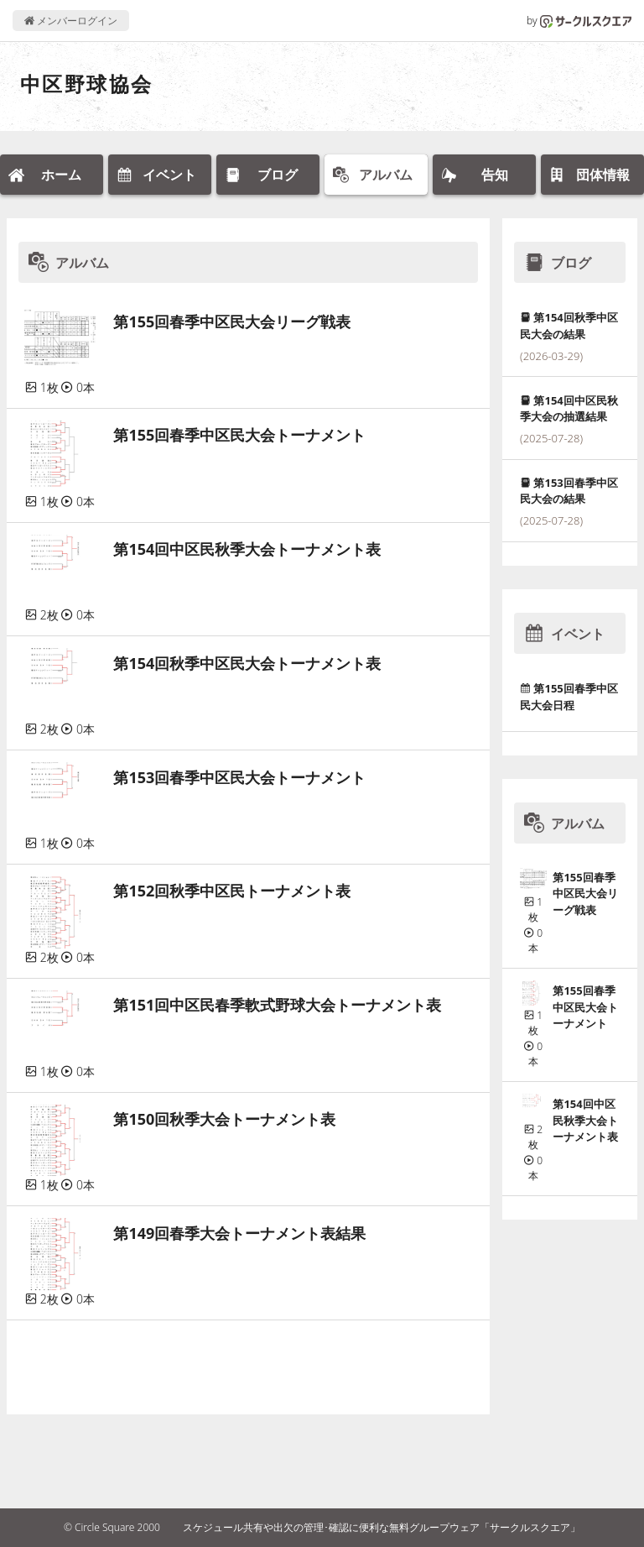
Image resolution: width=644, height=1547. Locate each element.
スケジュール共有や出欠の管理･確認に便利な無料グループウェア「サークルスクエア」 (381, 1527)
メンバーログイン (70, 20)
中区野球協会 (86, 83)
